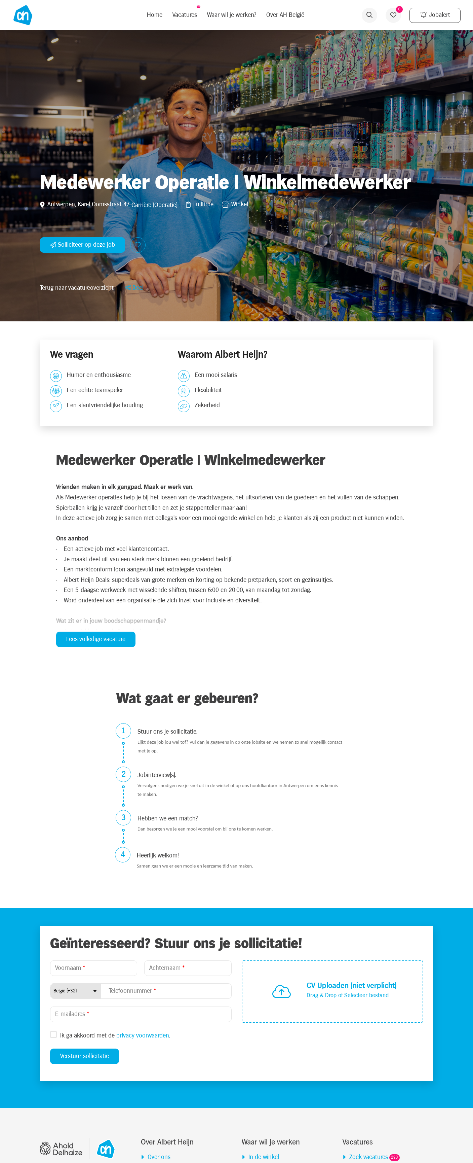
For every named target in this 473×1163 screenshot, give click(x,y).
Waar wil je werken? (227, 15)
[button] (134, 869)
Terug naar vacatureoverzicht (77, 869)
